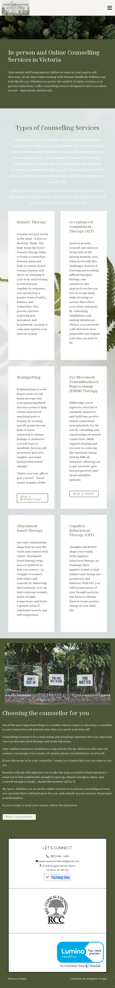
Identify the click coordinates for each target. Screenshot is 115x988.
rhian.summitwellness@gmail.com (59, 861)
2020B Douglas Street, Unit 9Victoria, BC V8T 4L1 (58, 867)
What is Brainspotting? (31, 498)
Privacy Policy (17, 978)
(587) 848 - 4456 (59, 856)
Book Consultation (19, 816)
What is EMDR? (84, 493)
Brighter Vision (97, 978)
